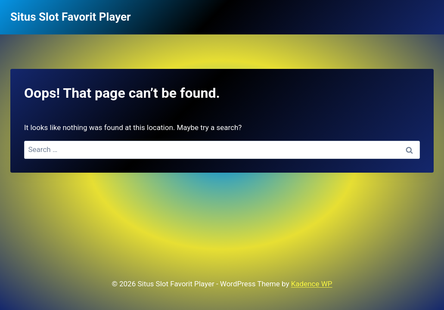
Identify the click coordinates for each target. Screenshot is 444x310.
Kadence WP (311, 283)
